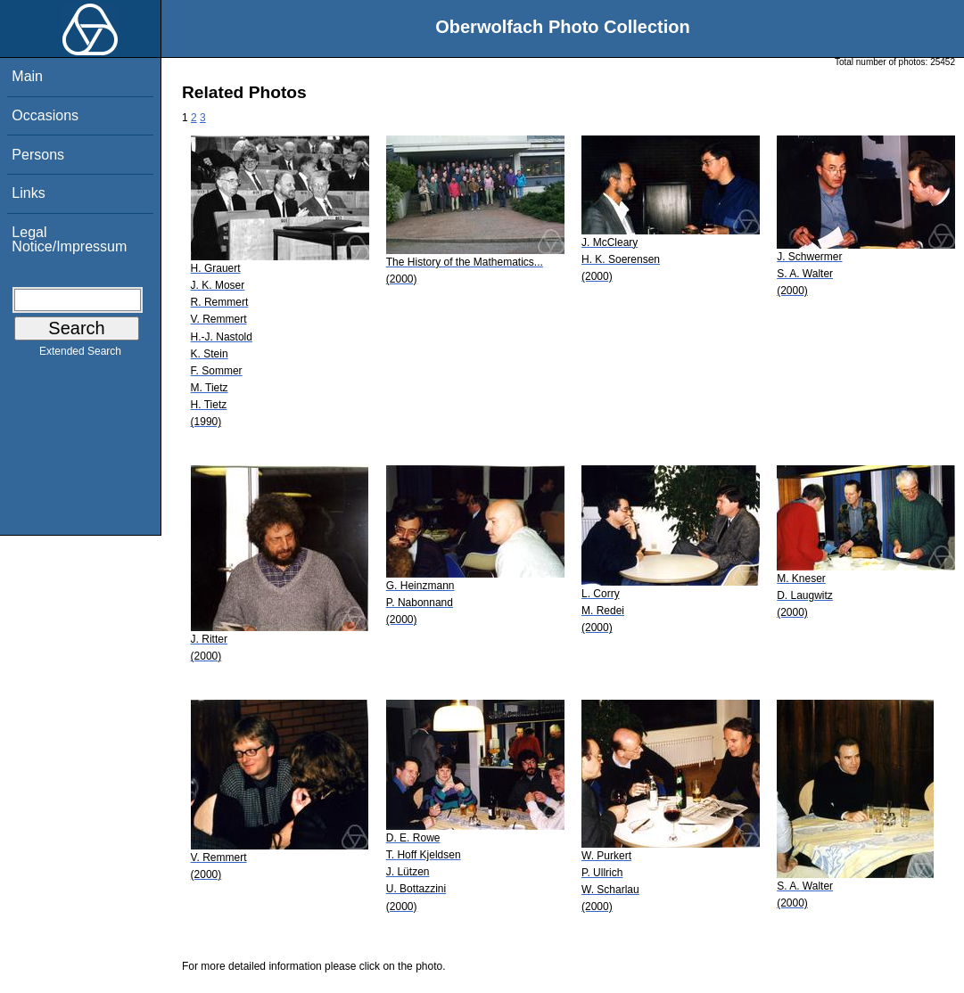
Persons (38, 154)
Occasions (45, 115)
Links (28, 193)
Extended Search (80, 354)
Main (27, 76)
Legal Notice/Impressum (69, 239)
